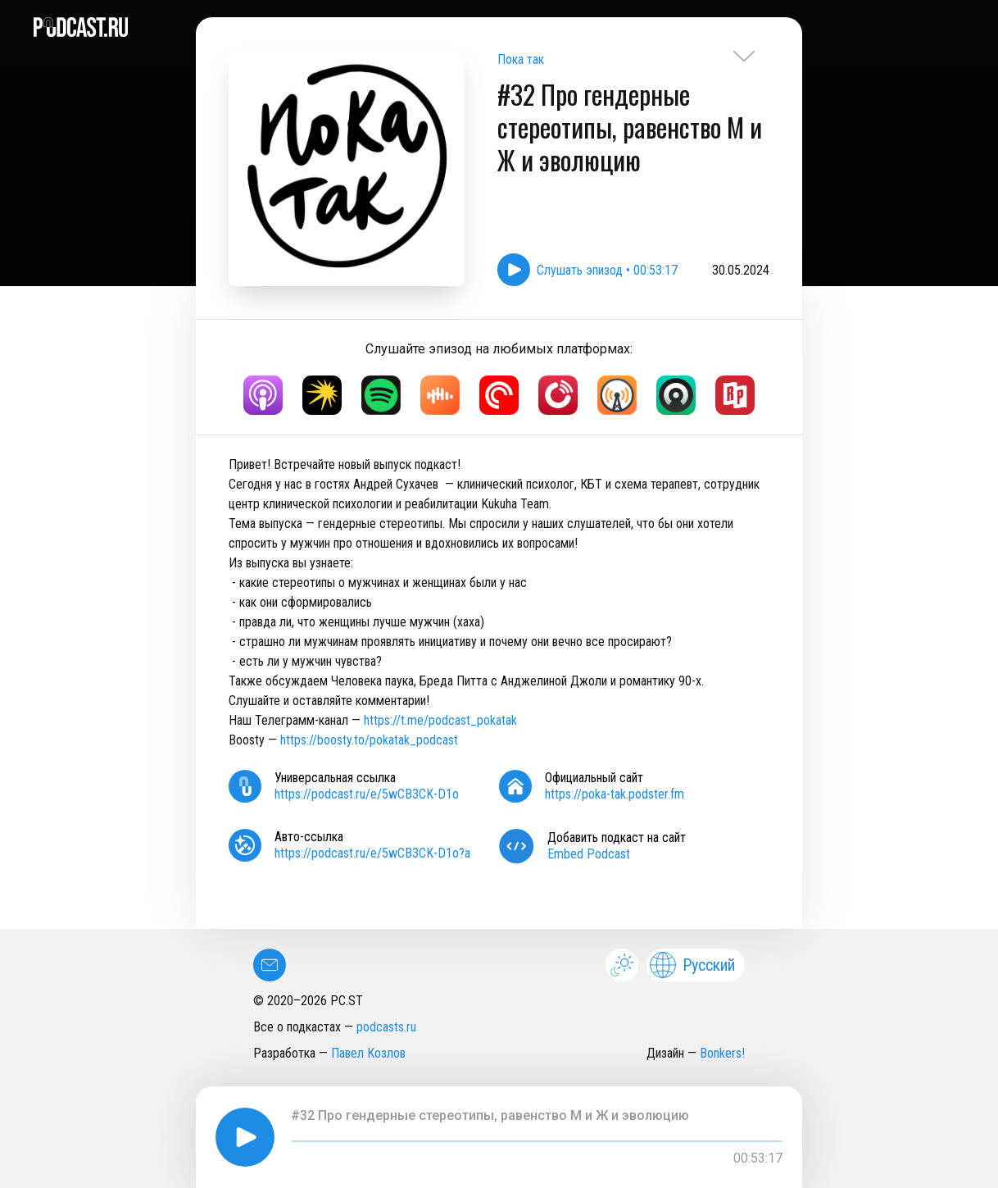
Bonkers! (722, 1053)
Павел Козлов (368, 1053)
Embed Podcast (588, 854)
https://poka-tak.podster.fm (614, 794)
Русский (692, 965)
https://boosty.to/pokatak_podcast (369, 740)
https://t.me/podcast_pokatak (440, 720)
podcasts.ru (386, 1027)
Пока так (520, 59)
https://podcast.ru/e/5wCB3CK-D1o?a (372, 853)
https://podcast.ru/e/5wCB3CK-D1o (366, 794)
